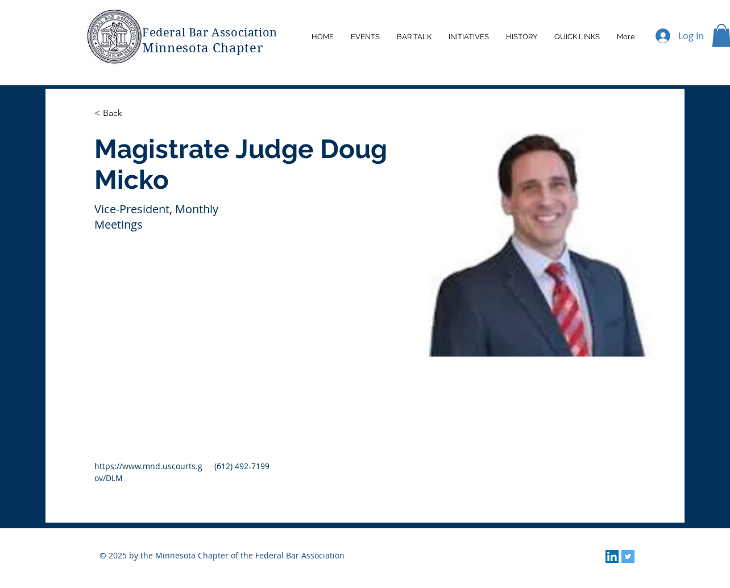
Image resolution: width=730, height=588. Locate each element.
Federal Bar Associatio (205, 32)
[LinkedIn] (612, 556)
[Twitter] (627, 556)
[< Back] (116, 113)
